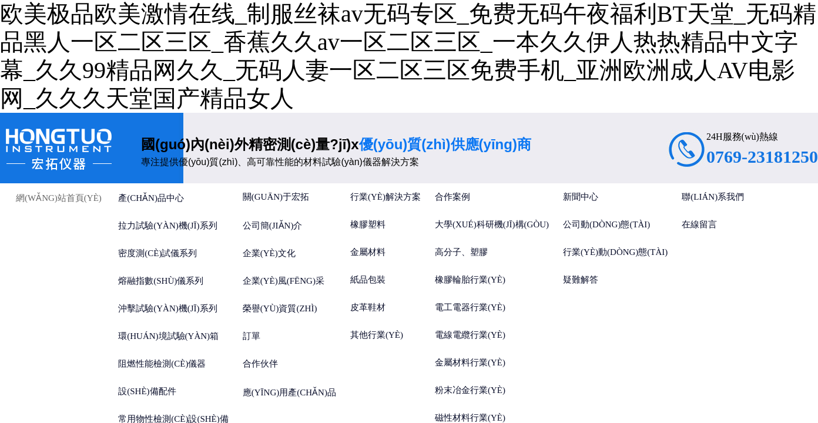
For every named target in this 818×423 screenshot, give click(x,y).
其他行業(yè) (376, 335)
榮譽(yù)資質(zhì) (280, 308)
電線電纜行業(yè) (470, 335)
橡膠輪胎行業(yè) (470, 279)
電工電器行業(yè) (470, 307)
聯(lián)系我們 (713, 197)
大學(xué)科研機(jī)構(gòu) (492, 224)
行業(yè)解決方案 (385, 197)
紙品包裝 (367, 279)
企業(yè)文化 (269, 253)
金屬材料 (367, 252)
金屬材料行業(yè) (470, 362)
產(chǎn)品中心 (151, 198)
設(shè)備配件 (147, 391)
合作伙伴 (260, 363)
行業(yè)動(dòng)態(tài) (615, 252)
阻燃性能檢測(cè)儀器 (162, 363)
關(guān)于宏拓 (276, 197)
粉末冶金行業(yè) (470, 390)
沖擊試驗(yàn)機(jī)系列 (167, 308)
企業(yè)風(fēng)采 (283, 281)
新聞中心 (580, 197)
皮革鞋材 (367, 307)
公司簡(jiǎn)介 (273, 225)
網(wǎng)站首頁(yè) (59, 198)
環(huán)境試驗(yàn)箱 (168, 336)
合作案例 (452, 197)
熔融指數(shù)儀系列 (160, 281)
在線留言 (699, 224)
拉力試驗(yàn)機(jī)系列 (167, 225)
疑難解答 (580, 279)
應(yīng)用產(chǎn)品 (289, 392)
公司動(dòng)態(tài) (606, 224)
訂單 (251, 336)
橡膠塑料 (367, 224)
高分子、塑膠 (461, 252)
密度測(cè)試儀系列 (157, 253)
